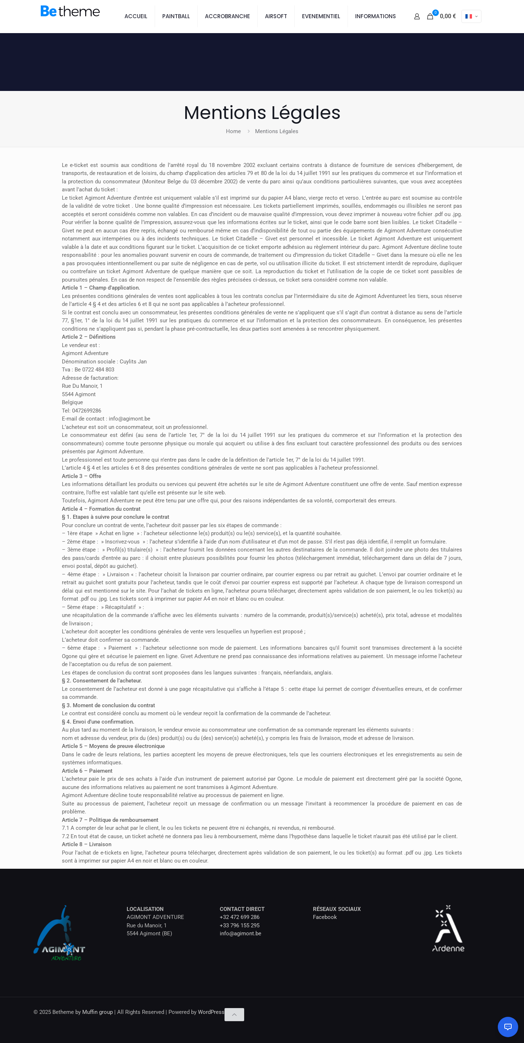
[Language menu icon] (471, 16)
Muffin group (97, 1012)
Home (233, 131)
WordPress (211, 1012)
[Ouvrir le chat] (508, 1027)
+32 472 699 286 (239, 917)
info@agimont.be (240, 933)
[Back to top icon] (234, 1015)
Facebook (325, 917)
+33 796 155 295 (239, 925)
